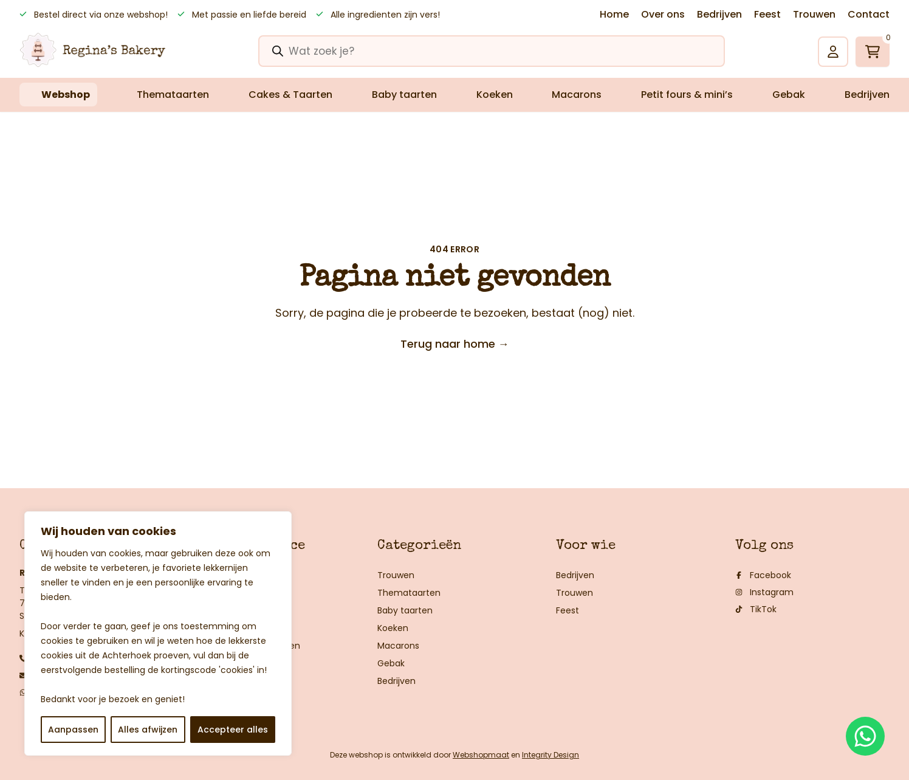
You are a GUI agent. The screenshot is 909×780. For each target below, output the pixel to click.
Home (614, 14)
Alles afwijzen (147, 729)
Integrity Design (550, 755)
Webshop (65, 95)
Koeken (494, 95)
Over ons (663, 14)
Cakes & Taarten (290, 95)
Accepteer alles (232, 729)
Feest (767, 14)
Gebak (788, 95)
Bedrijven (719, 14)
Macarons (577, 95)
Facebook (763, 575)
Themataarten (173, 95)
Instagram (764, 592)
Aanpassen (73, 729)
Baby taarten (404, 95)
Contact (869, 14)
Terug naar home (454, 343)
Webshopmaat (481, 755)
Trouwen (814, 14)
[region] (158, 633)
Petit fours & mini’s (687, 95)
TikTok (756, 609)
